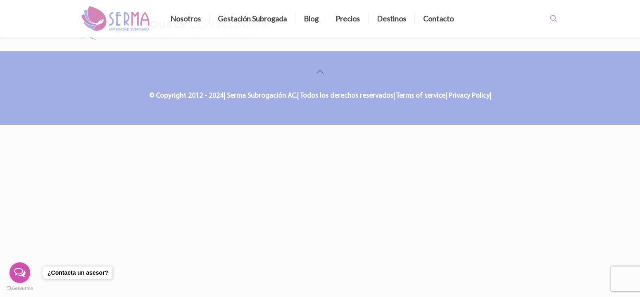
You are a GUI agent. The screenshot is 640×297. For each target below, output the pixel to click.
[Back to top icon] (320, 72)
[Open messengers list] (20, 272)
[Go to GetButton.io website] (20, 288)
